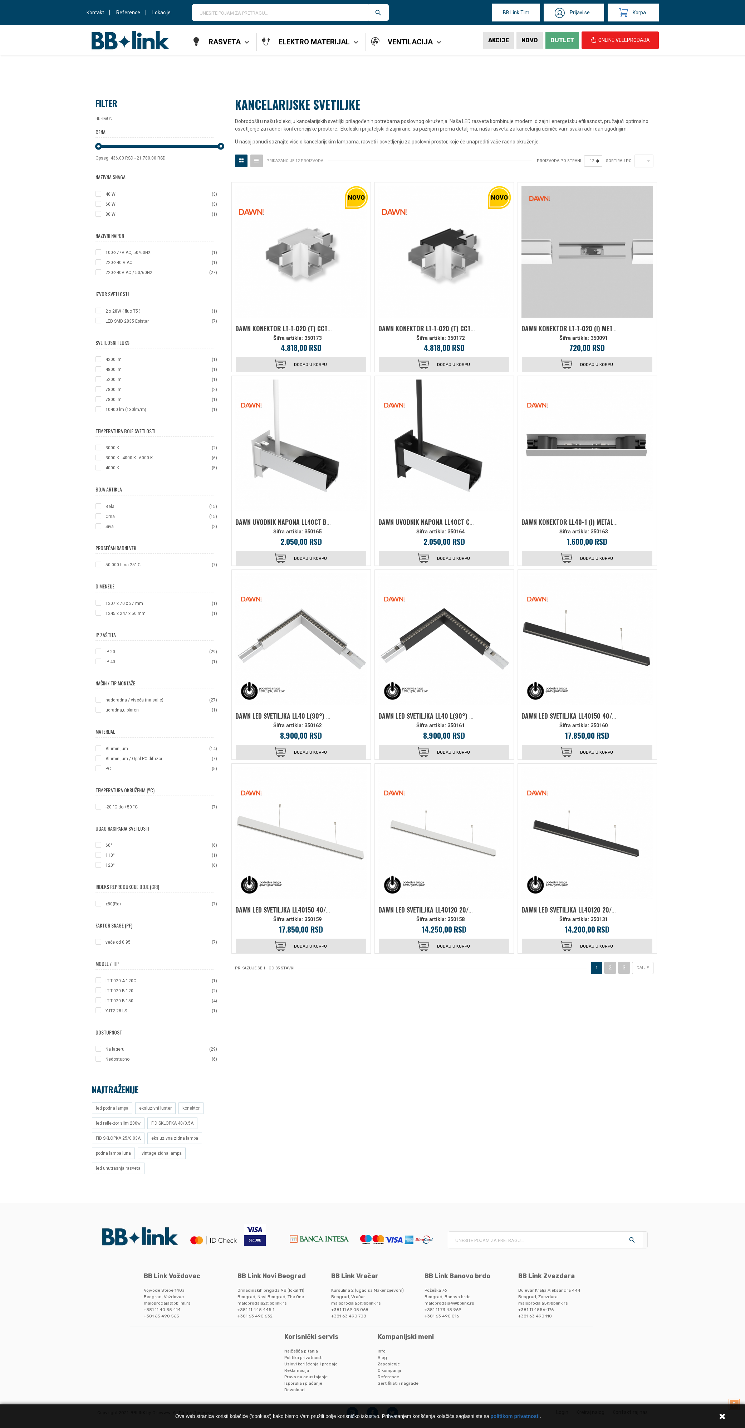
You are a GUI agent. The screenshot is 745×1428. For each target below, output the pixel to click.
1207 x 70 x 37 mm (161, 603)
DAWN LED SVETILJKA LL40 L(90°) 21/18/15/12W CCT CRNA (455, 715)
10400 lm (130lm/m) (161, 409)
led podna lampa (112, 1108)
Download (294, 1389)
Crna (161, 516)
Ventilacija (410, 42)
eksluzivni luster (155, 1108)
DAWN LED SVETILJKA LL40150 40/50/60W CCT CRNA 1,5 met (601, 715)
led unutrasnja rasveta (118, 1168)
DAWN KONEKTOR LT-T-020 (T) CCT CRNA (432, 328)
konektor (191, 1108)
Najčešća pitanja (301, 1351)
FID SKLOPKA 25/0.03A (118, 1138)
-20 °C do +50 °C (161, 807)
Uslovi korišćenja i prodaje (311, 1363)
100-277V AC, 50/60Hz (161, 252)
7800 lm (161, 389)
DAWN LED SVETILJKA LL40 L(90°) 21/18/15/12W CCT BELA (311, 715)
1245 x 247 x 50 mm (161, 613)
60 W (161, 204)
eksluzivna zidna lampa (174, 1138)
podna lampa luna (113, 1153)
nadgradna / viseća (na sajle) (161, 700)
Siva (161, 526)
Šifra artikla (287, 338)
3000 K (161, 448)
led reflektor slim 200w (118, 1123)
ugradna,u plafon (161, 710)
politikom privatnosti (515, 1416)
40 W (161, 194)
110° (161, 855)
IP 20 (161, 652)
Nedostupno (161, 1059)
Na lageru (161, 1049)
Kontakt (95, 12)
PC (161, 769)
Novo (529, 40)
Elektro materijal (314, 42)
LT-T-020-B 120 (161, 991)
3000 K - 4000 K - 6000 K (161, 458)
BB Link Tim (516, 12)
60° (161, 845)
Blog (382, 1357)
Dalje (643, 967)
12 (592, 160)
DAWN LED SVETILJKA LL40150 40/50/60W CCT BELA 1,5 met (314, 909)
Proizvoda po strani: (559, 160)
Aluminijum (161, 749)
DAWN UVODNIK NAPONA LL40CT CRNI (428, 522)
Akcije (498, 40)
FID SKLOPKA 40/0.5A (172, 1123)
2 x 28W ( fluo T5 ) (161, 311)
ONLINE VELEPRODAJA (620, 40)
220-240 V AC (161, 262)
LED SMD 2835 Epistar (161, 321)
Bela (161, 506)
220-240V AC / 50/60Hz (161, 272)
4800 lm (161, 369)
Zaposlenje (389, 1363)
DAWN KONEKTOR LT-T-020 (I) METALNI (572, 328)
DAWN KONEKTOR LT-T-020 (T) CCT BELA (288, 328)
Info (382, 1351)
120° (161, 865)
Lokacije (161, 12)
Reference (128, 12)
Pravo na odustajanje (306, 1376)
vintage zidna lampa (162, 1153)
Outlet (562, 40)
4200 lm (161, 359)
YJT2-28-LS (161, 1011)
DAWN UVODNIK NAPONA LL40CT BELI (284, 522)
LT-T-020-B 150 (161, 1001)
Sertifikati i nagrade (398, 1383)
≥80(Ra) (161, 904)
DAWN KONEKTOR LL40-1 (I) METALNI (570, 522)
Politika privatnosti (303, 1357)
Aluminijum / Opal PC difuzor (161, 759)
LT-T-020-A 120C (161, 981)
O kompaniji (389, 1370)
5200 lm (161, 379)
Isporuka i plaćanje (303, 1383)
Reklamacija (296, 1370)
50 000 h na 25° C (161, 565)
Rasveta (225, 42)
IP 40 (161, 662)
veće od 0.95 (161, 942)
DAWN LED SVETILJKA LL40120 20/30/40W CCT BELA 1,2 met (458, 909)
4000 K (161, 468)
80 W (161, 214)
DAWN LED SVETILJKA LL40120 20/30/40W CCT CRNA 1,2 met (601, 909)
